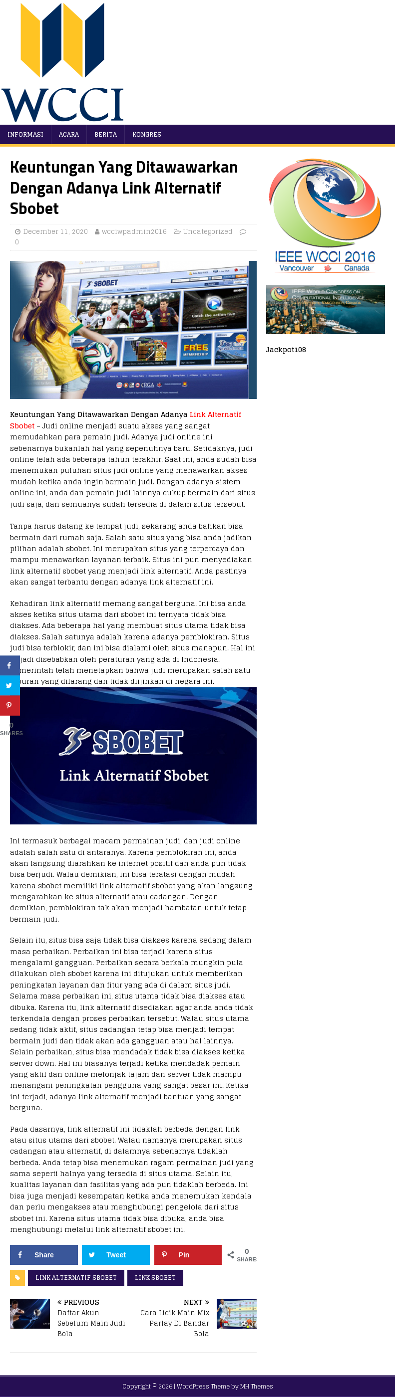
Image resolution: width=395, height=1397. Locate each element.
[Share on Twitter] (116, 1255)
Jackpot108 (286, 349)
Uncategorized (208, 231)
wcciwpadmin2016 (134, 231)
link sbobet (155, 1277)
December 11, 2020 (55, 231)
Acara (69, 134)
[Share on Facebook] (44, 1255)
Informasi (25, 134)
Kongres (146, 134)
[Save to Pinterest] (188, 1255)
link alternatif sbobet (76, 1277)
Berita (105, 134)
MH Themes (256, 1386)
